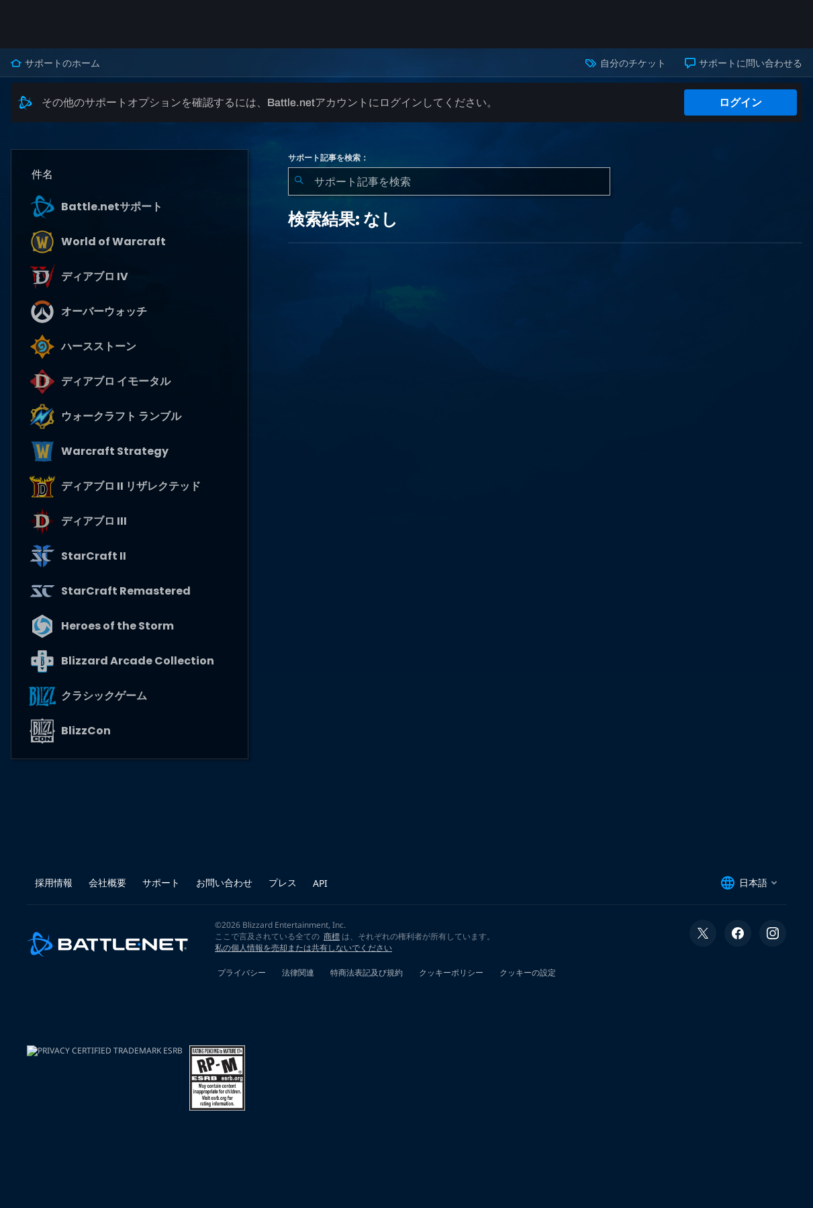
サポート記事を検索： (328, 158)
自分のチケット (625, 63)
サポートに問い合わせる (743, 63)
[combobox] (449, 181)
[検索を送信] (298, 181)
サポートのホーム (55, 63)
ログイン (740, 102)
